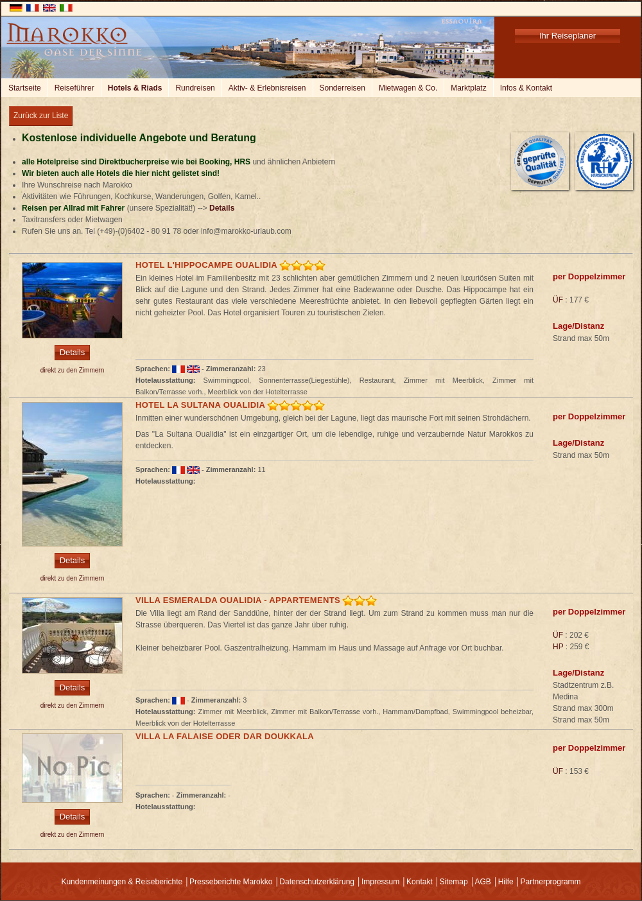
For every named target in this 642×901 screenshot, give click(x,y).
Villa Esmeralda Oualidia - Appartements (237, 600)
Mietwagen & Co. (408, 87)
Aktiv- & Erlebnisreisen (267, 87)
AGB (482, 881)
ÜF (558, 299)
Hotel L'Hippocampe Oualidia (206, 265)
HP (558, 646)
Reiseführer (74, 87)
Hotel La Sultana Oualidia (200, 405)
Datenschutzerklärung (316, 881)
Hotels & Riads (135, 87)
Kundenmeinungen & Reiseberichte (121, 881)
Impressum (380, 881)
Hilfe (506, 881)
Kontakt (419, 881)
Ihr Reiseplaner (567, 35)
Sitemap (454, 881)
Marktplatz (468, 87)
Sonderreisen (342, 87)
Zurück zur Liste (40, 115)
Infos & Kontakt (526, 87)
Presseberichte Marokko (230, 881)
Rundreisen (194, 87)
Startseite (24, 87)
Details (221, 208)
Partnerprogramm (551, 881)
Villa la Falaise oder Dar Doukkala (224, 736)
